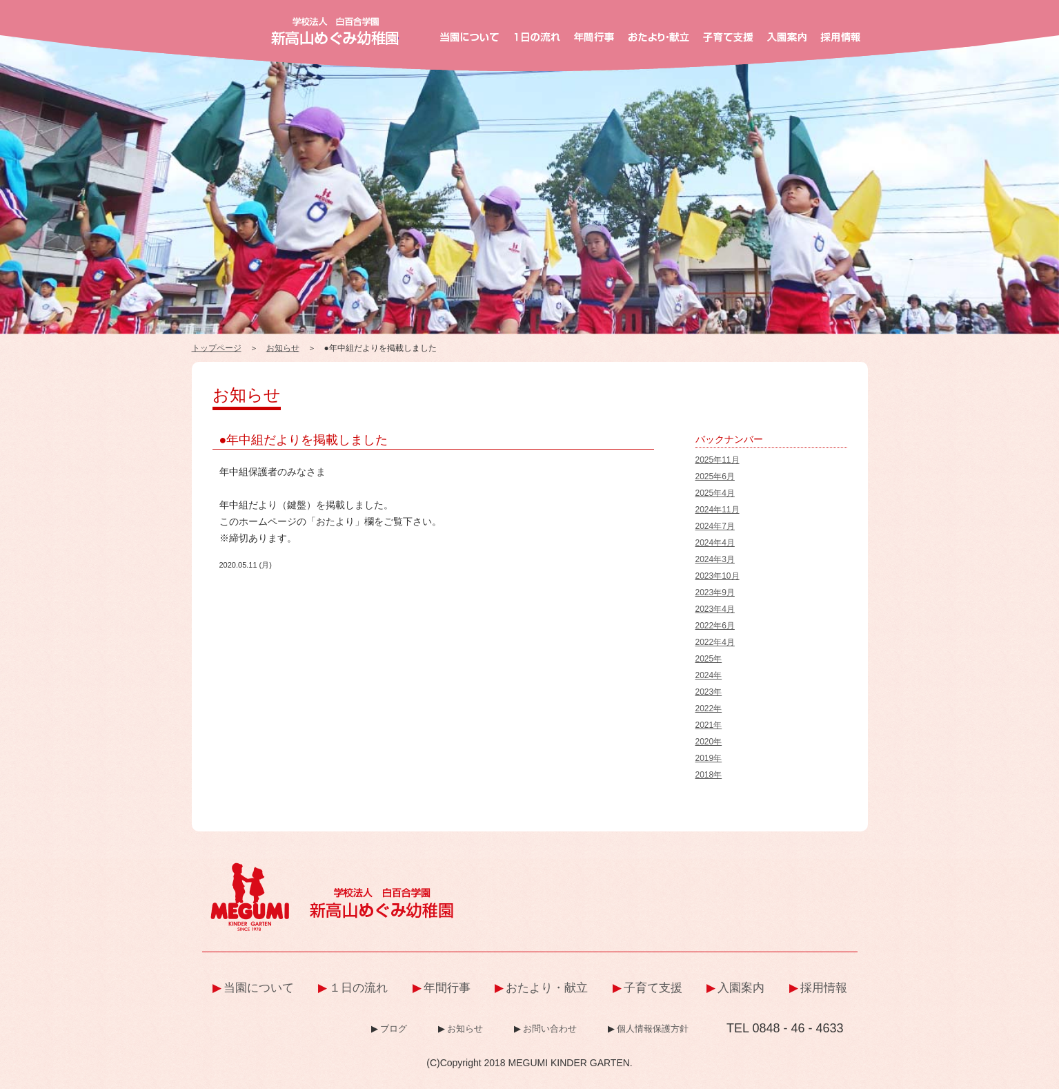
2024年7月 (715, 526)
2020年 (708, 741)
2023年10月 (717, 576)
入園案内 (740, 987)
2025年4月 (715, 493)
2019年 (708, 758)
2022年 (708, 708)
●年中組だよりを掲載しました (303, 440)
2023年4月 (715, 609)
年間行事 (447, 987)
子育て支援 (653, 987)
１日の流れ (358, 987)
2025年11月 (717, 460)
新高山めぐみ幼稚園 (335, 31)
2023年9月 (715, 592)
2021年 (708, 725)
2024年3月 (715, 559)
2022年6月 (715, 625)
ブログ (393, 1028)
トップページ (216, 348)
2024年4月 (715, 543)
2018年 (708, 775)
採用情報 (823, 987)
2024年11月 (717, 509)
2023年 (708, 692)
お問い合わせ (550, 1028)
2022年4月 (715, 642)
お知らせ (282, 348)
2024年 (708, 675)
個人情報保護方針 (653, 1028)
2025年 (708, 659)
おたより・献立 (547, 987)
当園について (259, 987)
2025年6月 (715, 476)
